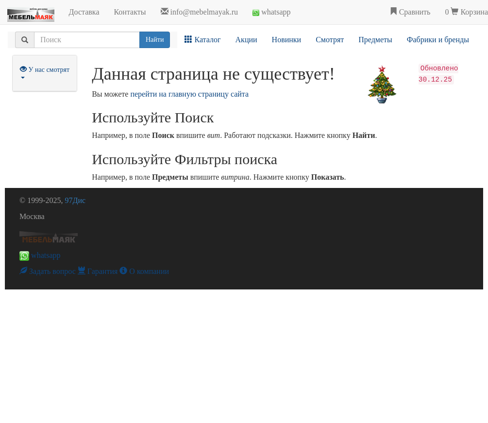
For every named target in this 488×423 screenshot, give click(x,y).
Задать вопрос (47, 271)
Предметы (375, 39)
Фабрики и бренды (438, 39)
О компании (144, 271)
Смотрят (330, 39)
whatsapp (271, 12)
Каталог (202, 39)
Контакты (130, 12)
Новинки (287, 39)
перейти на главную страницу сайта (189, 94)
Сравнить (410, 12)
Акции (246, 39)
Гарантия (98, 271)
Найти (155, 39)
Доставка (84, 12)
